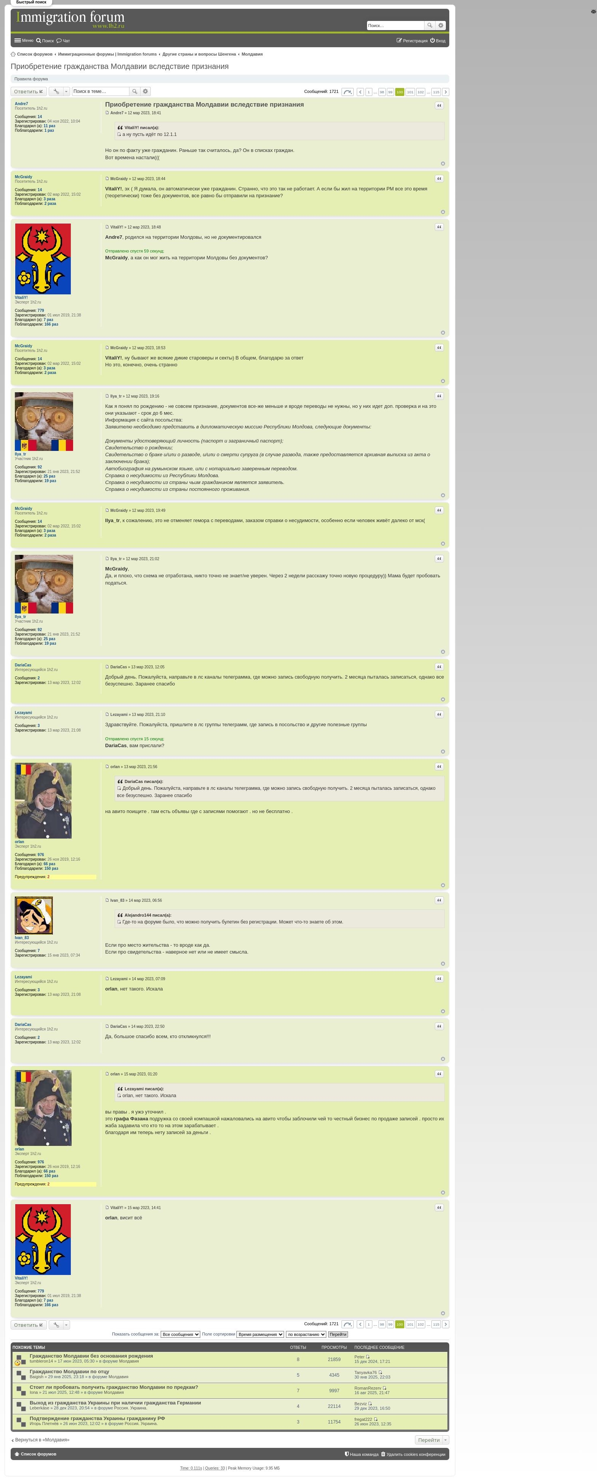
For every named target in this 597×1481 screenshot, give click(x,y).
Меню (28, 40)
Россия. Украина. (130, 1408)
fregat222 (363, 1419)
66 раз (50, 864)
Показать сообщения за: (156, 1334)
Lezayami (23, 713)
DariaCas (23, 665)
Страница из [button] (348, 92)
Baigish (36, 1376)
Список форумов (35, 54)
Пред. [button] (360, 92)
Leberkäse (39, 1408)
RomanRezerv (367, 1388)
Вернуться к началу (443, 163)
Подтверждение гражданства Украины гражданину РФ (97, 1418)
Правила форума (31, 79)
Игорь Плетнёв (44, 1423)
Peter (359, 1357)
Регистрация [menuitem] (415, 40)
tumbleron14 (41, 1361)
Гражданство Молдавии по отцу (69, 1371)
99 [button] (390, 92)
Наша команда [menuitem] (364, 1454)
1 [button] (369, 92)
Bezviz (360, 1403)
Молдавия (252, 54)
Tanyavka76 (365, 1372)
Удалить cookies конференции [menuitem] (415, 1454)
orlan (19, 842)
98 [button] (382, 92)
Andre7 (21, 104)
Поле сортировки (243, 1334)
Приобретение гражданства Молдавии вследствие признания (120, 66)
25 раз (50, 476)
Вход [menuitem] (440, 40)
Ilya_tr (20, 454)
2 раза (50, 203)
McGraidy (23, 177)
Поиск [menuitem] (48, 40)
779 (41, 310)
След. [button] (445, 92)
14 (40, 117)
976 (41, 855)
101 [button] (410, 92)
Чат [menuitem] (66, 40)
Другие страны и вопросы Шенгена (199, 54)
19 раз (50, 481)
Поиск (430, 25)
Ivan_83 (22, 938)
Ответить (26, 91)
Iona (34, 1392)
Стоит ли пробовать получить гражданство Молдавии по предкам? (114, 1387)
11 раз (50, 126)
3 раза (50, 199)
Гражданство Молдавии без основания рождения (91, 1356)
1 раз (49, 130)
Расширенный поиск (441, 25)
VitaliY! (21, 298)
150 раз (51, 868)
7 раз (48, 320)
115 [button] (436, 92)
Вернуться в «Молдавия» (42, 1440)
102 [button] (421, 92)
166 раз (51, 324)
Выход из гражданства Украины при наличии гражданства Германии (115, 1403)
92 (40, 467)
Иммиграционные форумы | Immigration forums (107, 54)
